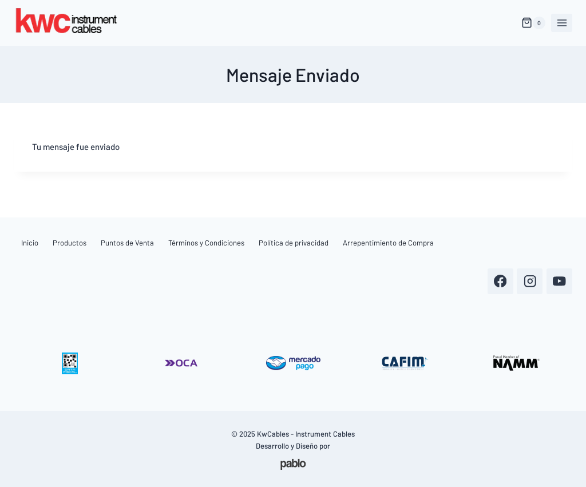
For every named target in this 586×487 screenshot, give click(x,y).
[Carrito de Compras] (533, 23)
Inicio (29, 242)
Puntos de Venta (127, 242)
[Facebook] (500, 281)
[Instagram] (530, 281)
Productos (69, 242)
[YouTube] (559, 281)
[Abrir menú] (561, 22)
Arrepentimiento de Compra (388, 242)
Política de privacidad (293, 242)
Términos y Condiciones (206, 242)
